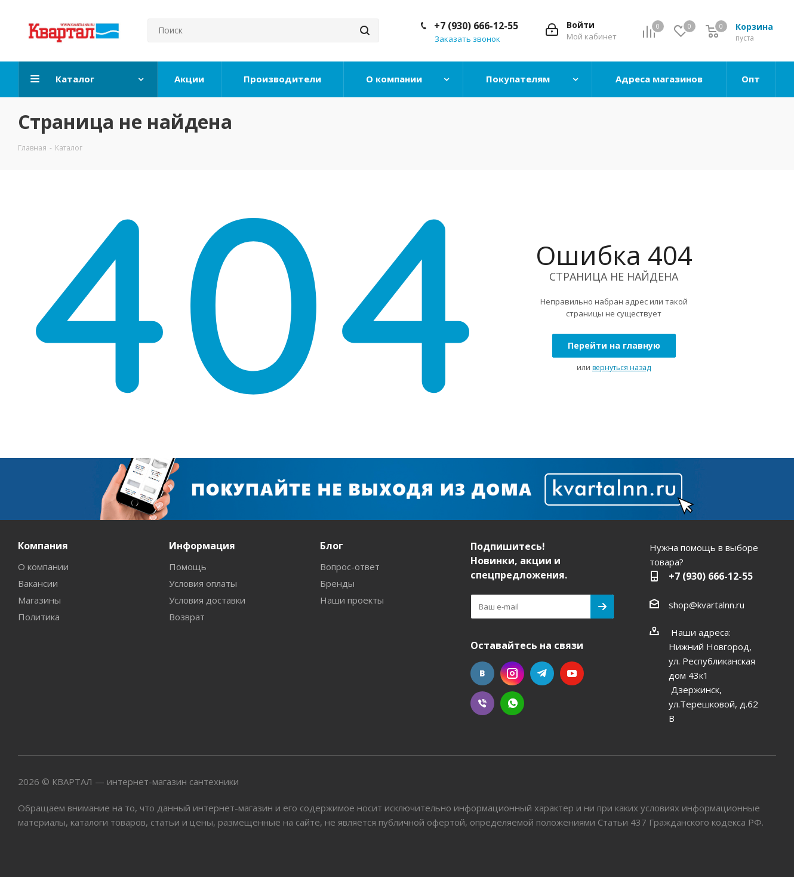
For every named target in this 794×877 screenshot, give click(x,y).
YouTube (572, 673)
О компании (43, 567)
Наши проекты (352, 600)
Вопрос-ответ (350, 567)
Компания (43, 545)
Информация (202, 545)
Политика (39, 617)
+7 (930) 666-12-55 (476, 25)
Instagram (512, 673)
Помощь (188, 567)
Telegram (542, 673)
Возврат (187, 617)
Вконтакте (482, 673)
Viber (482, 703)
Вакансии (38, 583)
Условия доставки (207, 600)
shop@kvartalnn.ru (706, 605)
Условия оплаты (203, 583)
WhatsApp (512, 703)
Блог (331, 545)
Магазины (39, 600)
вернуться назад (621, 367)
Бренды (337, 583)
